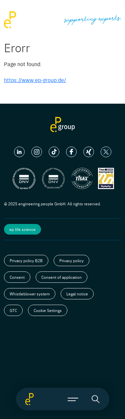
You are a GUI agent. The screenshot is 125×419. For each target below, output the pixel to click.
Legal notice (77, 293)
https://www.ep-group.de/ (35, 79)
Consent (17, 277)
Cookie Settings (48, 310)
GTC (13, 310)
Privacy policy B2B (26, 260)
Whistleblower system (30, 293)
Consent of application (61, 277)
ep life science (22, 229)
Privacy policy (71, 260)
